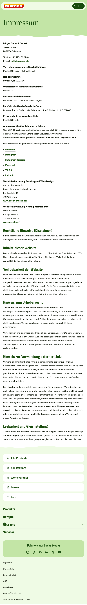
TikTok (8, 170)
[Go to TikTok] (34, 552)
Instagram (10, 154)
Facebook (10, 149)
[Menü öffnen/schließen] (81, 6)
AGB (5, 581)
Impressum (7, 563)
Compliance (8, 587)
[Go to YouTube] (59, 552)
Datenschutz (8, 569)
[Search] (75, 6)
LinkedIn (9, 175)
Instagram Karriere (15, 159)
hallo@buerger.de (20, 61)
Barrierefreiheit (9, 575)
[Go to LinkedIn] (46, 552)
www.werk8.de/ (11, 222)
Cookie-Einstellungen (12, 593)
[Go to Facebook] (40, 552)
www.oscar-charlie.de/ (15, 200)
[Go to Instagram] (27, 552)
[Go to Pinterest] (53, 552)
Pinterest (10, 165)
